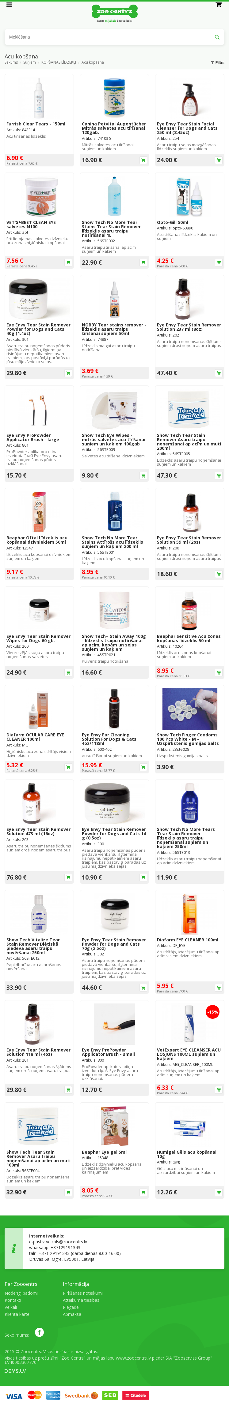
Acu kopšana (93, 63)
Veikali (11, 1307)
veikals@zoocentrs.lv (66, 1242)
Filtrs (217, 63)
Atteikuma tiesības (81, 1300)
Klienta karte (17, 1314)
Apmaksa (72, 1314)
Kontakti (13, 1300)
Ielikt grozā (143, 160)
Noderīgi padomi (21, 1293)
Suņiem (29, 63)
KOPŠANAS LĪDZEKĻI (58, 63)
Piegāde (71, 1307)
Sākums (11, 63)
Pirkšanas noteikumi (83, 1293)
